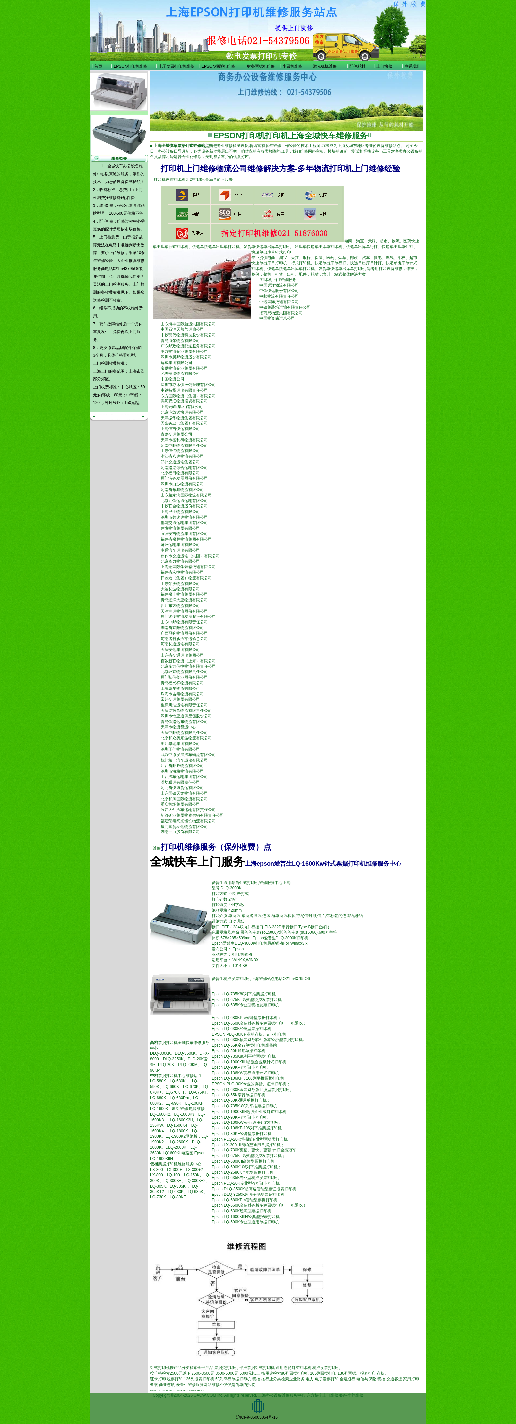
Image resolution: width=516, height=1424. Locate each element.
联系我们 (413, 66)
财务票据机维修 (261, 66)
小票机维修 (292, 66)
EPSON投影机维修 (218, 66)
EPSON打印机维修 (130, 66)
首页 (98, 66)
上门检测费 (109, 237)
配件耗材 (357, 66)
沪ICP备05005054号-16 (257, 1417)
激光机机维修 (325, 66)
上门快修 (384, 66)
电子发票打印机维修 (176, 66)
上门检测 (113, 284)
